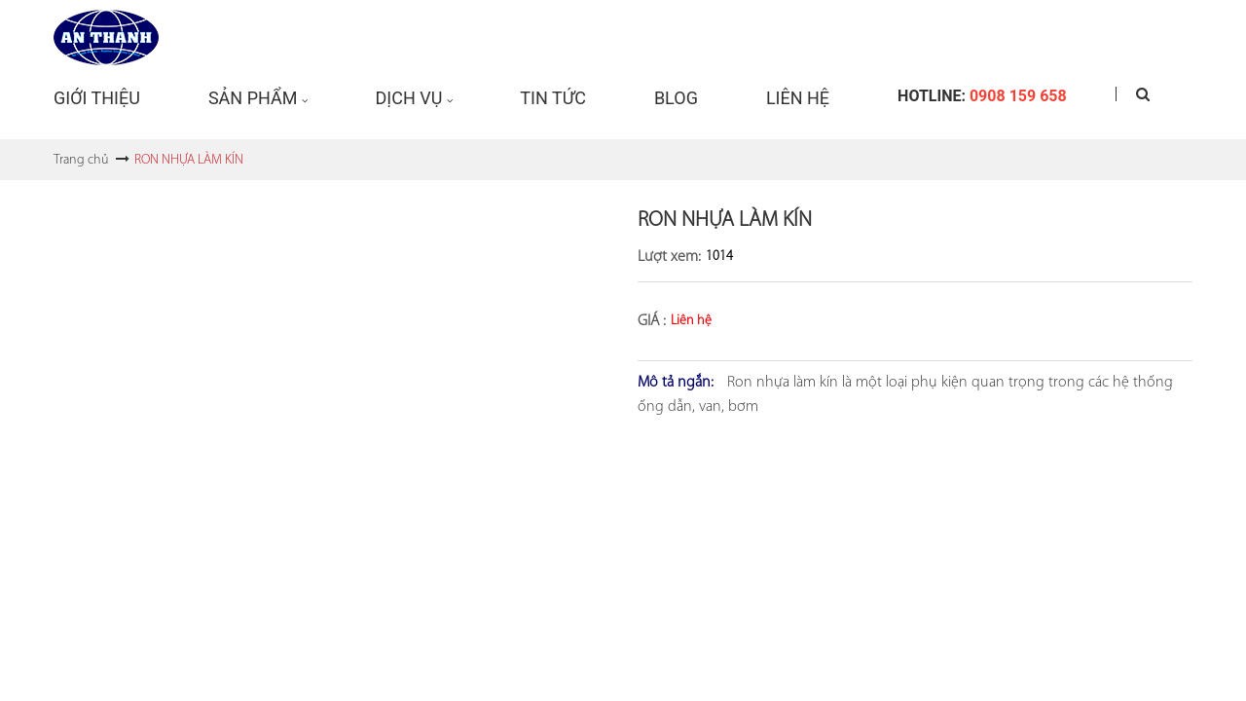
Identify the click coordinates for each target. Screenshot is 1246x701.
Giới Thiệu (97, 98)
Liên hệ (797, 98)
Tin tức (553, 98)
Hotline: (982, 96)
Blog (676, 98)
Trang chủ (81, 160)
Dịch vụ (408, 98)
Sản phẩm (253, 98)
